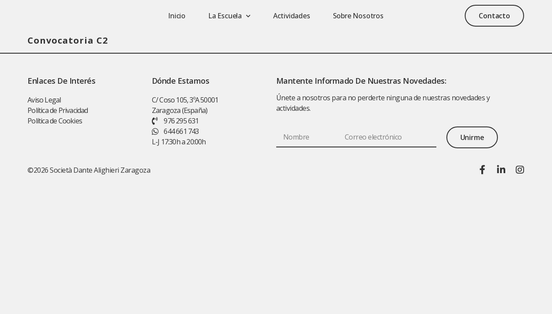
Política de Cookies (54, 122)
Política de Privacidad (57, 111)
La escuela (229, 16)
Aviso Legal (44, 101)
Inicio (176, 16)
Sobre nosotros (358, 16)
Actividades (291, 16)
